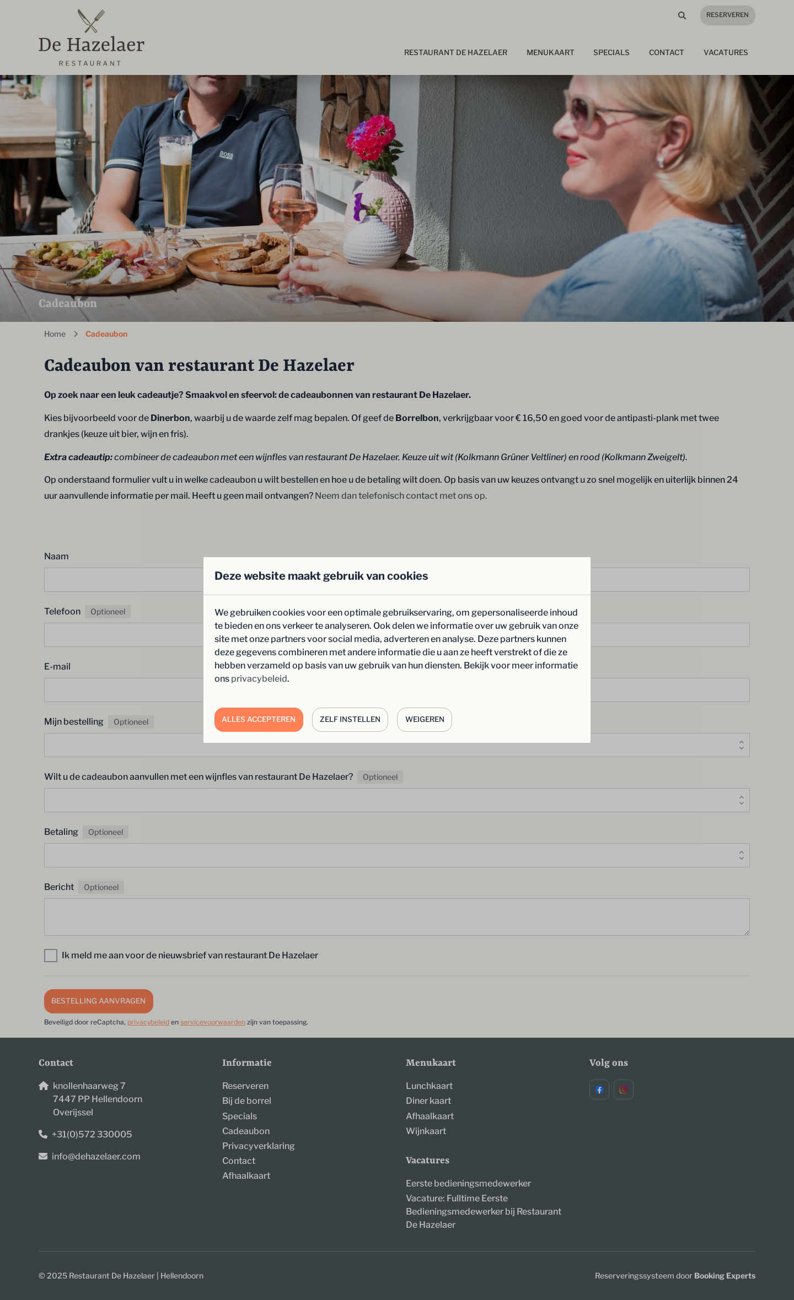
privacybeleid (259, 678)
